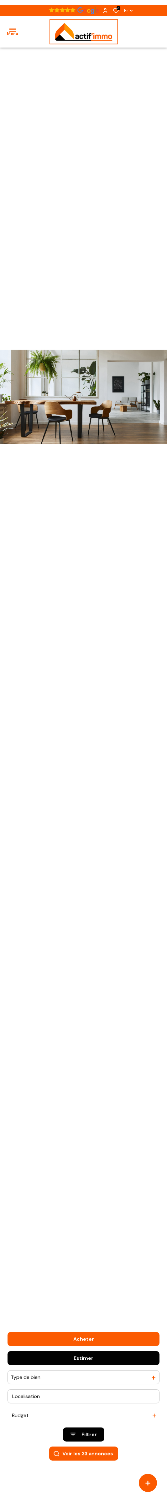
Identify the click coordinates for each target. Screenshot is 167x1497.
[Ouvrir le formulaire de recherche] (83, 1446)
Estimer (83, 1370)
